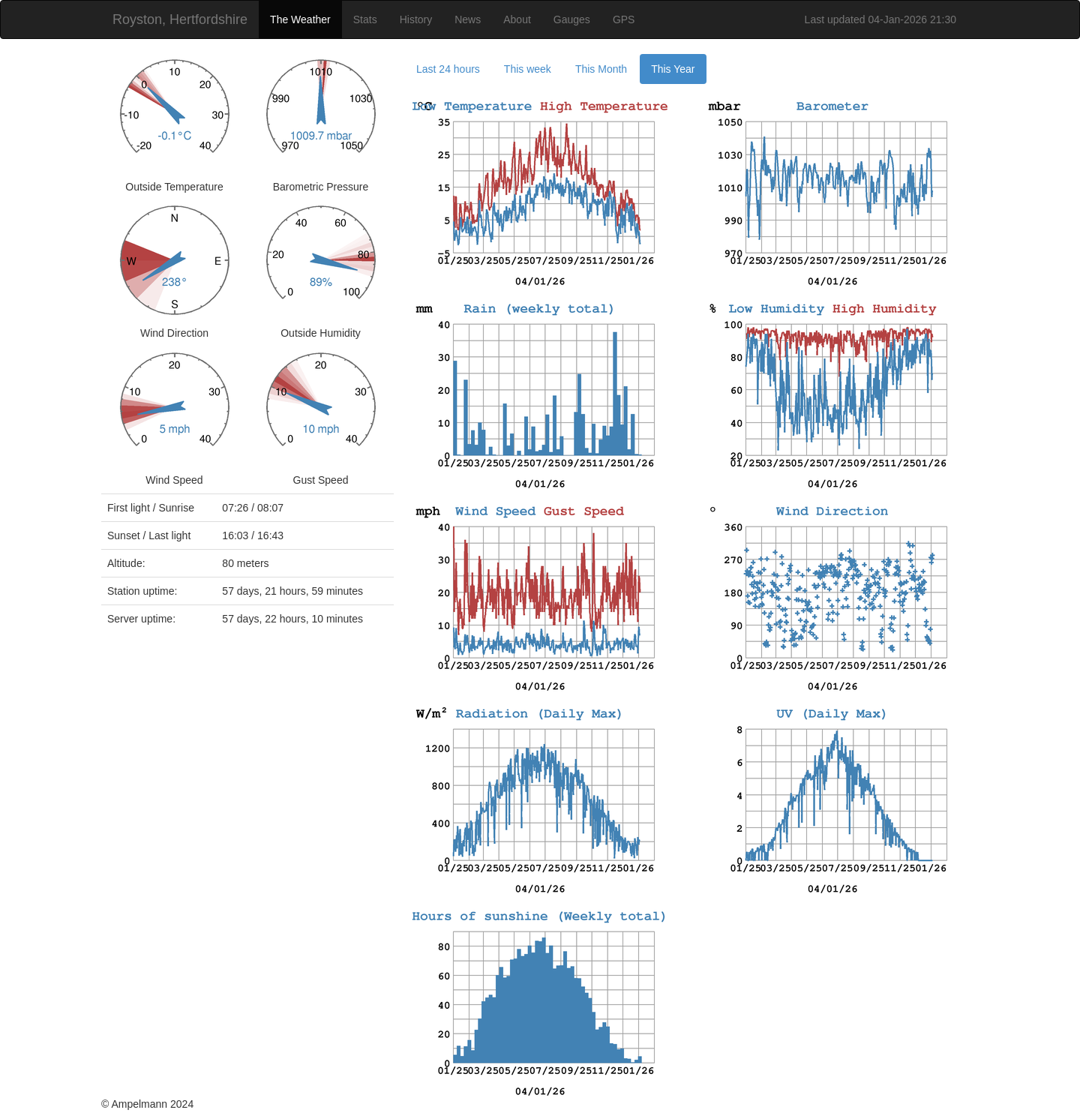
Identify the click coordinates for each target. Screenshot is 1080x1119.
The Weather (300, 20)
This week (527, 69)
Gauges (572, 20)
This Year (672, 69)
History (416, 20)
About (517, 20)
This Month (601, 69)
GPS (624, 20)
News (467, 20)
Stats (365, 20)
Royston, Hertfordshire (180, 19)
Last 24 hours (448, 69)
